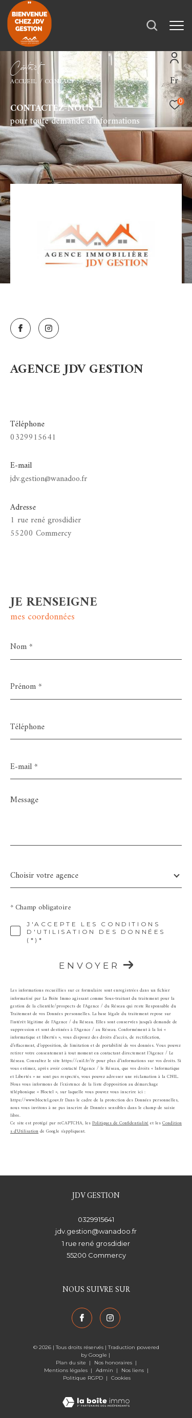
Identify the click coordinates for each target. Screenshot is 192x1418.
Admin (105, 1370)
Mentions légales (66, 1370)
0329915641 (33, 437)
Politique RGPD (83, 1378)
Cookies (121, 1378)
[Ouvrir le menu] (176, 25)
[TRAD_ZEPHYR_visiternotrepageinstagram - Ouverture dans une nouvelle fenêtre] (48, 328)
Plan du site (72, 1362)
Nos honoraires (114, 1362)
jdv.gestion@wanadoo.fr (48, 479)
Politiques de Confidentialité (120, 1123)
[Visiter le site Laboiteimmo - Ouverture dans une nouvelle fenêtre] (96, 1396)
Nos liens (133, 1370)
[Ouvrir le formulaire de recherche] (152, 25)
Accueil (23, 81)
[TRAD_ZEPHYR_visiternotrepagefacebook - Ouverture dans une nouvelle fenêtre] (20, 328)
